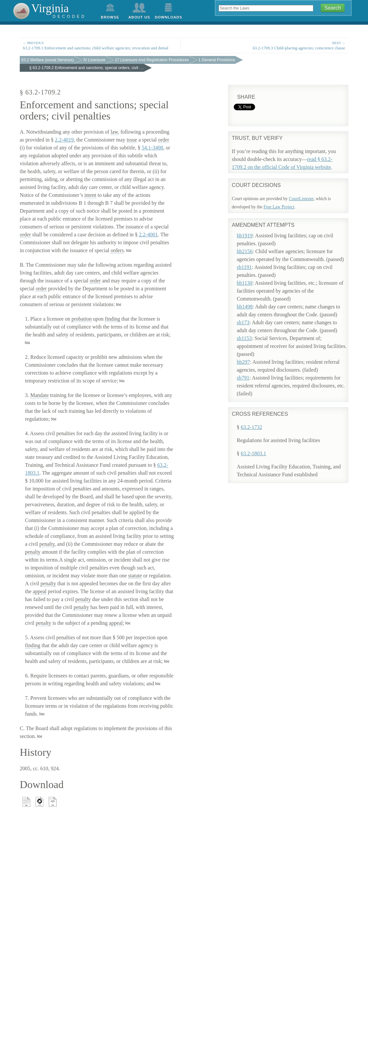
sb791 (248, 373)
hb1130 (249, 278)
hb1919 (250, 230)
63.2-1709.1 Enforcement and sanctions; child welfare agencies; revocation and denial (100, 45)
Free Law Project (278, 206)
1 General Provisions (216, 60)
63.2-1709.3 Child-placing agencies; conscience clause (268, 45)
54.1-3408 (152, 147)
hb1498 (250, 301)
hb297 (248, 357)
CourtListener (301, 198)
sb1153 (249, 333)
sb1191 (249, 262)
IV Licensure (94, 60)
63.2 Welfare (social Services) (47, 60)
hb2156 (250, 246)
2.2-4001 (148, 234)
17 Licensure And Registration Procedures (152, 60)
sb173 (248, 317)
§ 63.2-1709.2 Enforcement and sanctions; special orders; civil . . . (86, 68)
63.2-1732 (251, 409)
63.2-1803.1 (253, 435)
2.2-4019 (64, 140)
